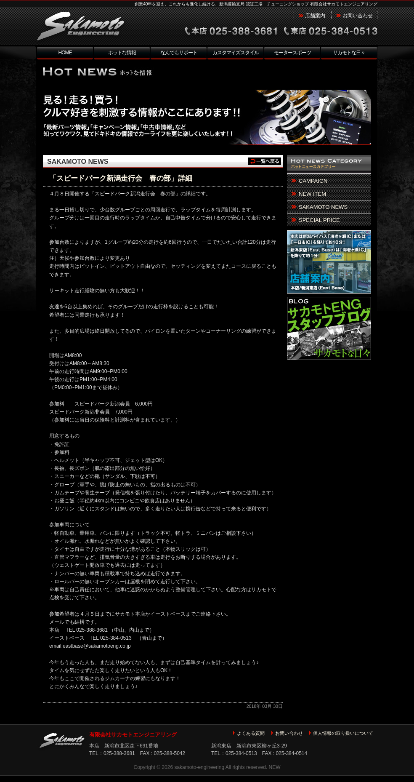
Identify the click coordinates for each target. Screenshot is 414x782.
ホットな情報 (122, 53)
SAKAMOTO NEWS (77, 161)
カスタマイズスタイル (235, 53)
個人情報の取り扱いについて (343, 733)
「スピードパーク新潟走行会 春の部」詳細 (120, 178)
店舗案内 (315, 16)
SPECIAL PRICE (319, 220)
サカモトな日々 (349, 53)
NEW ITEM (312, 194)
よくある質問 (251, 733)
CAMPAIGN (313, 181)
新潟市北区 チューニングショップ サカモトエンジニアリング (97, 26)
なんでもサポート (178, 53)
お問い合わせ (357, 16)
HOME (65, 53)
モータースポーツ (292, 53)
